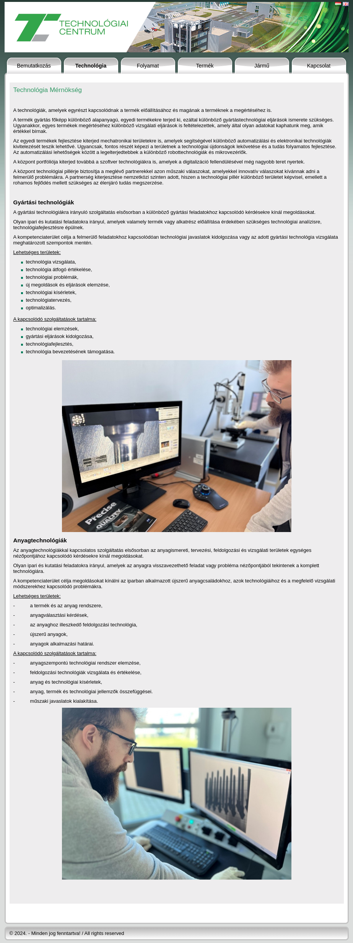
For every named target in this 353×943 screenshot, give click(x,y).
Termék (205, 66)
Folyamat (148, 66)
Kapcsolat (318, 66)
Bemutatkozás (34, 66)
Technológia (90, 66)
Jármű (261, 66)
